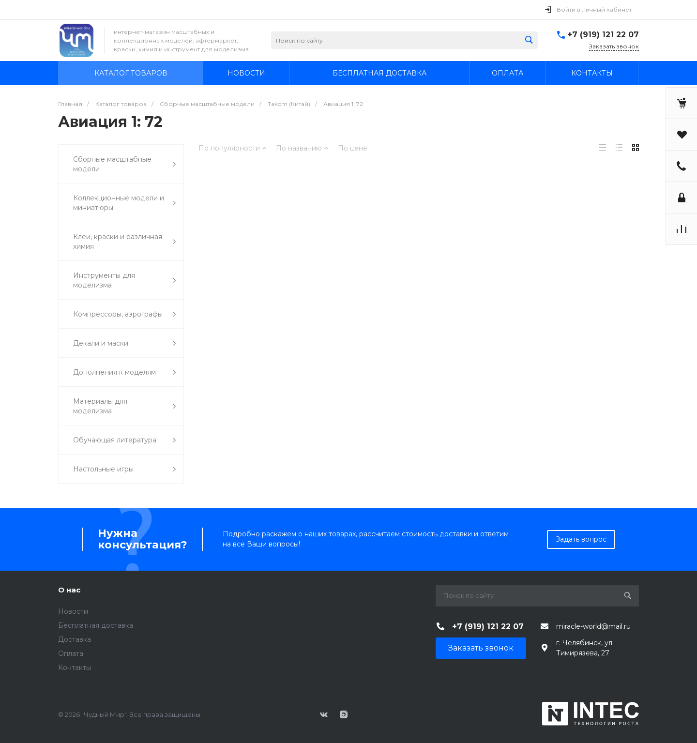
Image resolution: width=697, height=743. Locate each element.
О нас (69, 589)
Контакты (74, 667)
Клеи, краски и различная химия (124, 241)
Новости (73, 611)
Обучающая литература (124, 440)
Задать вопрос (581, 539)
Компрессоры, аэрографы (124, 314)
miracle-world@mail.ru (593, 626)
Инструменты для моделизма (124, 280)
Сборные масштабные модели (124, 164)
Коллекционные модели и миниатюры (124, 203)
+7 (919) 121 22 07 (603, 34)
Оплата (70, 653)
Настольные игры (124, 469)
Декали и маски (124, 343)
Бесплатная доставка (95, 625)
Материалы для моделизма (124, 406)
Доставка (74, 639)
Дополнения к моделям (124, 372)
